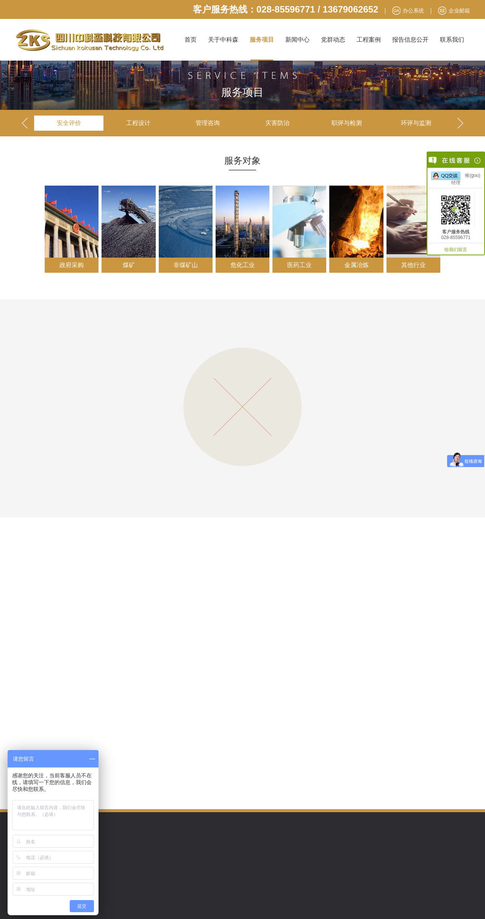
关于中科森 (223, 39)
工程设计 (138, 123)
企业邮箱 (459, 11)
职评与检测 (347, 123)
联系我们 (452, 39)
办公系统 (413, 11)
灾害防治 (277, 123)
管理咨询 (208, 123)
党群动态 (333, 39)
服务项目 (262, 39)
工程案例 (369, 39)
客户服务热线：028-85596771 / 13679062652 (286, 9)
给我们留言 (455, 249)
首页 (191, 39)
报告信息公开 (410, 39)
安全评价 (69, 123)
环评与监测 (416, 123)
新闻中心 (297, 39)
